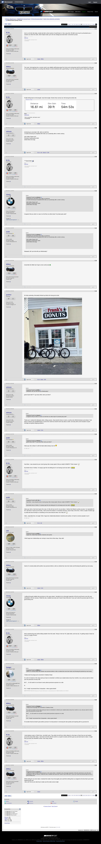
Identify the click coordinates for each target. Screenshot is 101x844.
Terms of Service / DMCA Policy (49, 841)
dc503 (8, 232)
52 (83, 24)
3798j (48, 152)
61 (90, 24)
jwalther (8, 295)
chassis (38, 89)
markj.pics (26, 37)
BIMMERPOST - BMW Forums (90, 830)
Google (76, 801)
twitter (7, 801)
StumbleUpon (9, 803)
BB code (6, 817)
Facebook (31, 801)
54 (86, 24)
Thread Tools (92, 26)
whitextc (9, 131)
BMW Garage (71, 11)
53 (84, 24)
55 (88, 24)
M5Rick (8, 67)
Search (96, 11)
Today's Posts (90, 11)
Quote (93, 59)
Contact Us (80, 830)
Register (95, 2)
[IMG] (6, 819)
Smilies (6, 818)
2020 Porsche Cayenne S (11, 219)
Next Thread (54, 806)
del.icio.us (31, 803)
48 (76, 24)
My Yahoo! (54, 803)
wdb (41, 152)
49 (77, 24)
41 (72, 24)
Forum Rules (7, 823)
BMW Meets (77, 11)
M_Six (8, 32)
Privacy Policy (39, 841)
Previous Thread (47, 806)
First (69, 24)
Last (93, 24)
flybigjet (8, 667)
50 (79, 24)
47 (74, 24)
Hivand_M (44, 152)
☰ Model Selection (19, 1)
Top (98, 830)
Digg (53, 801)
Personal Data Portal (60, 841)
